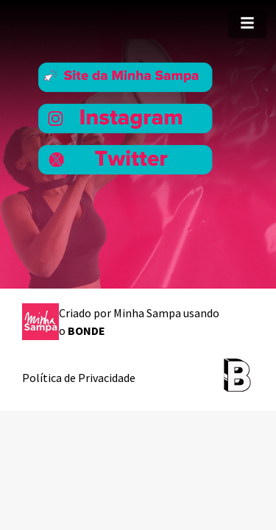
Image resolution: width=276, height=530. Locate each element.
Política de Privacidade (78, 377)
